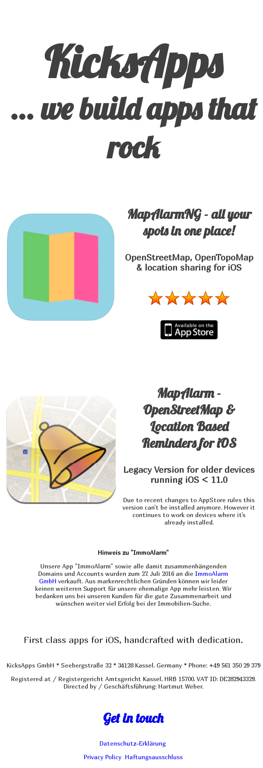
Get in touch (133, 718)
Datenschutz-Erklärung (133, 743)
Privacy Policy (102, 757)
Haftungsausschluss (154, 757)
